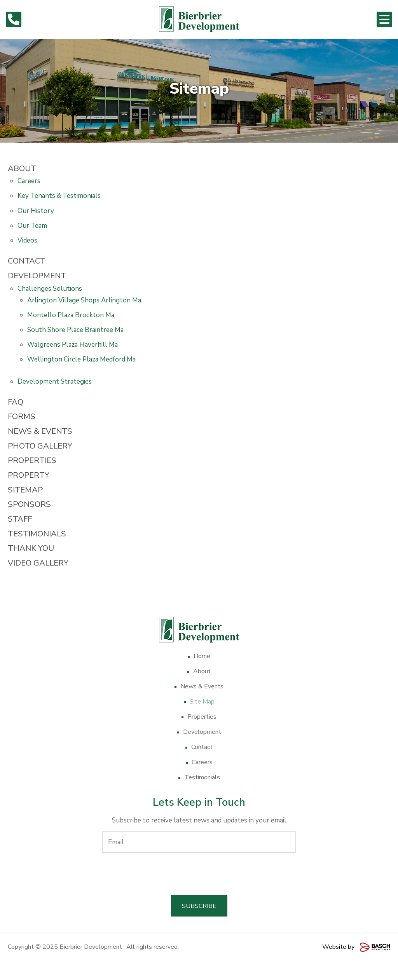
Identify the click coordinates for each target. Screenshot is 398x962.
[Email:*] (199, 842)
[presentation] (199, 874)
